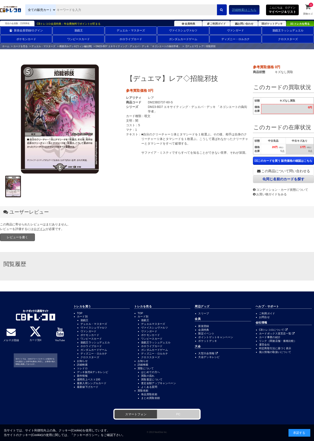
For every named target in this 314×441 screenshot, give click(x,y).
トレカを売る (300, 23)
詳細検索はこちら (244, 10)
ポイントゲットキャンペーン (215, 337)
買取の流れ (148, 375)
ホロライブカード (130, 39)
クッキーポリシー (85, 435)
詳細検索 (82, 364)
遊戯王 (78, 30)
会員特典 (188, 23)
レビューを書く (17, 237)
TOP (79, 313)
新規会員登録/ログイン (26, 30)
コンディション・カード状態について (280, 189)
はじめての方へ (150, 372)
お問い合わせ (244, 23)
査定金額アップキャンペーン (158, 383)
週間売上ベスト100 (88, 379)
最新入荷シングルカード (91, 383)
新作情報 (82, 375)
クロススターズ (288, 39)
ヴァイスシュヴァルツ (183, 30)
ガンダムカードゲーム (183, 39)
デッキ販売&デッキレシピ (92, 372)
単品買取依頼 (149, 394)
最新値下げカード (87, 386)
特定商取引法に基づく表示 (275, 348)
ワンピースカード (78, 39)
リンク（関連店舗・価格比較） (278, 340)
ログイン (40, 229)
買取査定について (151, 379)
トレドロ (82, 368)
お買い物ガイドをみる (270, 194)
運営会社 (264, 344)
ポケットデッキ (272, 23)
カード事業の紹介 (269, 337)
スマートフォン (136, 414)
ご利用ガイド (216, 23)
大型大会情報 (208, 353)
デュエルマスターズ (153, 323)
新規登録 (203, 326)
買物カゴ (308, 9)
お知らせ (82, 361)
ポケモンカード (26, 39)
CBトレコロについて (273, 329)
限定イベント (206, 333)
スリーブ (203, 313)
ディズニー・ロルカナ (235, 39)
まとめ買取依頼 (150, 398)
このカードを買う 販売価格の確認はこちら (283, 160)
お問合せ (264, 317)
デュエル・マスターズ (131, 30)
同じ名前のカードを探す (283, 179)
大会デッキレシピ (209, 357)
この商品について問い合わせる (283, 171)
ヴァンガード (235, 30)
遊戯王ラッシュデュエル (288, 30)
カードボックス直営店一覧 (277, 333)
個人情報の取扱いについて (275, 352)
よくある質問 (149, 386)
